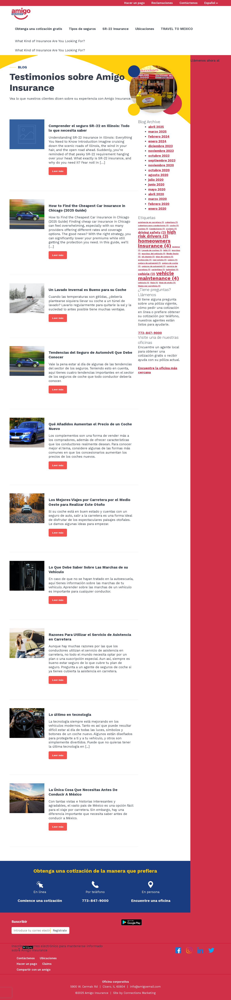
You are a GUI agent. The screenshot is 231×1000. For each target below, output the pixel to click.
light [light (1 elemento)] (167, 250)
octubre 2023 (158, 156)
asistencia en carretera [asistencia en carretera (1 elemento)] (151, 222)
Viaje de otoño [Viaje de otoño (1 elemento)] (167, 283)
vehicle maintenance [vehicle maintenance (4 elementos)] (158, 275)
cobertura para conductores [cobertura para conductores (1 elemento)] (153, 225)
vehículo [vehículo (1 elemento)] (143, 283)
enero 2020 (157, 209)
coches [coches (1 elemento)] (143, 229)
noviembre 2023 (161, 151)
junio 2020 (156, 184)
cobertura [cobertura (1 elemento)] (171, 222)
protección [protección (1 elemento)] (145, 260)
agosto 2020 (158, 175)
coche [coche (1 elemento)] (174, 225)
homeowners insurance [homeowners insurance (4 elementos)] (154, 243)
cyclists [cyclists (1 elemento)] (171, 229)
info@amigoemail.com (145, 986)
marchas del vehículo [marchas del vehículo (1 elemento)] (153, 254)
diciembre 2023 (160, 146)
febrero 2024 (158, 136)
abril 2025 (156, 127)
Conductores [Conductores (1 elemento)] (157, 229)
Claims (47, 963)
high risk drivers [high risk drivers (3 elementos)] (157, 234)
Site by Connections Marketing (134, 993)
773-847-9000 (202, 64)
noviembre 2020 (161, 165)
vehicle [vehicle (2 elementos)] (146, 274)
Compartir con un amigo (33, 969)
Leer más (57, 171)
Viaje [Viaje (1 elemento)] (154, 283)
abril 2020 (156, 194)
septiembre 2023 (161, 160)
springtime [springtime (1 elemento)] (158, 270)
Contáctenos (26, 958)
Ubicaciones (48, 958)
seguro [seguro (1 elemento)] (172, 260)
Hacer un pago (27, 963)
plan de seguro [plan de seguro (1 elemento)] (164, 257)
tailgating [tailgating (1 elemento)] (172, 270)
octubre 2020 (159, 170)
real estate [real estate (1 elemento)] (160, 260)
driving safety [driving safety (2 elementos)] (152, 232)
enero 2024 (157, 141)
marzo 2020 (157, 199)
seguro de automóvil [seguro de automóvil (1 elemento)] (149, 263)
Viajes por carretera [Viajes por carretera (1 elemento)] (149, 286)
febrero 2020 (158, 204)
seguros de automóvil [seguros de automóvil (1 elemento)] (154, 266)
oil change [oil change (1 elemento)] (148, 257)
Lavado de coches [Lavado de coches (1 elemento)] (152, 250)
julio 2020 (156, 180)
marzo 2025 (157, 132)
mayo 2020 (156, 189)
